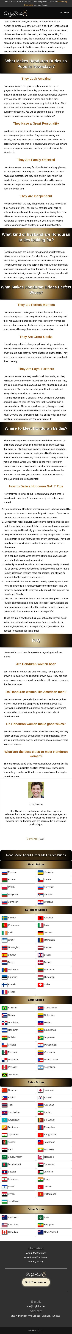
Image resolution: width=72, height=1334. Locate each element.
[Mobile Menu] (65, 13)
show (42, 839)
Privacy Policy (36, 1261)
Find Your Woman (36, 1282)
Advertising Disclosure (35, 1257)
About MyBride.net (36, 1253)
